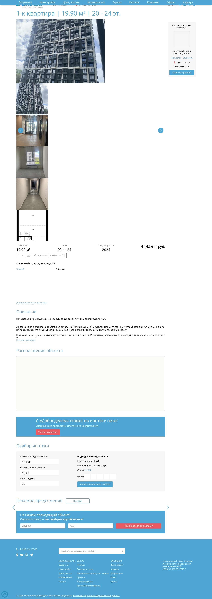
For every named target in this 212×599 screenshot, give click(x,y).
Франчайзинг (117, 565)
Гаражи (117, 2)
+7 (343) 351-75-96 (87, 5)
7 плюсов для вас (85, 581)
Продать (81, 577)
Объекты (176, 58)
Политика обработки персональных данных (96, 595)
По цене (77, 501)
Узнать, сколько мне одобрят (95, 484)
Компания (153, 2)
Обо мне (187, 58)
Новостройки (47, 2)
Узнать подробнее (48, 432)
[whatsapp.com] (189, 4)
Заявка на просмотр (181, 72)
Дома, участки (71, 2)
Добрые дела (117, 573)
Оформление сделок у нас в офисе (93, 573)
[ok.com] (180, 4)
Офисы (171, 2)
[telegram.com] (194, 4)
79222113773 (183, 62)
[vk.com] (184, 4)
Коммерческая (96, 2)
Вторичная (25, 2)
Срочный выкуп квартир (88, 585)
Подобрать (138, 526)
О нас (113, 577)
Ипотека (134, 2)
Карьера (188, 2)
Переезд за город (85, 569)
